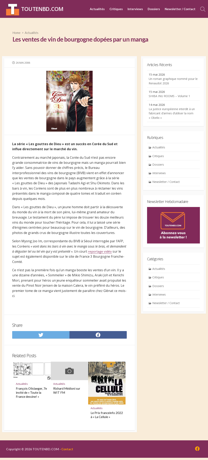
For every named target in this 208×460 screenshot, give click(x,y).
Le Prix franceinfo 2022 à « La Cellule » (107, 416)
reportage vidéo (100, 252)
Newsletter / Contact (180, 9)
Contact (68, 451)
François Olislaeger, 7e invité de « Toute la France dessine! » (31, 394)
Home (17, 32)
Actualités (97, 9)
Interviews (135, 9)
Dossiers (154, 9)
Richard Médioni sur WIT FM (66, 392)
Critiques (116, 9)
